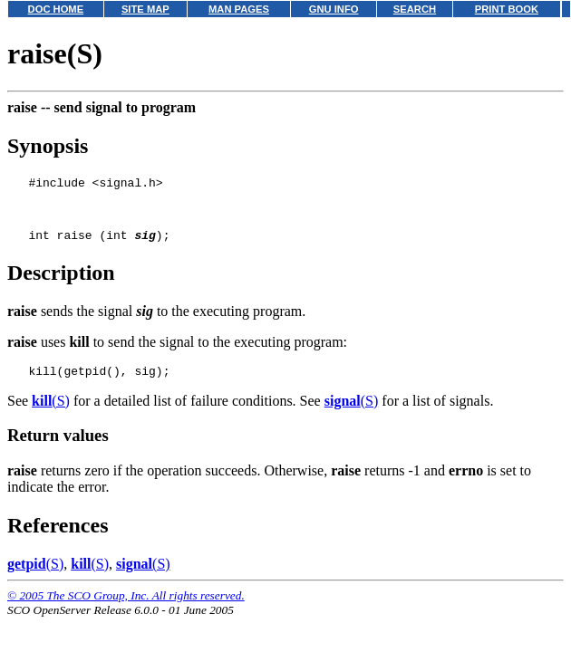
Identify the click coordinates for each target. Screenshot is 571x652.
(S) (51, 414)
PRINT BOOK (506, 9)
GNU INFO (334, 9)
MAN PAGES (238, 9)
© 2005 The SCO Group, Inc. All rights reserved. (126, 609)
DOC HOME (56, 9)
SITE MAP (145, 9)
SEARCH (414, 9)
